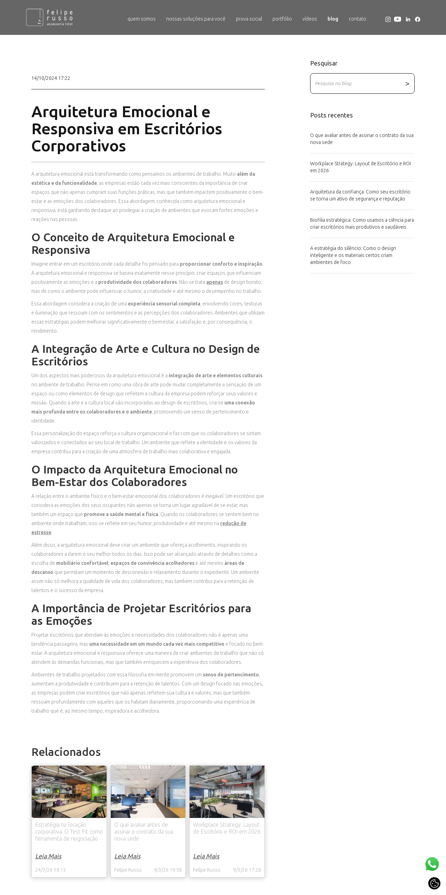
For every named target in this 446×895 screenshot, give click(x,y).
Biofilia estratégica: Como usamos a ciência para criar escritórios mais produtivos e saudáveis (362, 223)
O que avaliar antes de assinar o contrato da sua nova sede (362, 138)
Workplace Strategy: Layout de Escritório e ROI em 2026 (360, 167)
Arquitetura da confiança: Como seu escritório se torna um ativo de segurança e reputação (360, 195)
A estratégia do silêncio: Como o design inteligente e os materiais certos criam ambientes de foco (353, 255)
